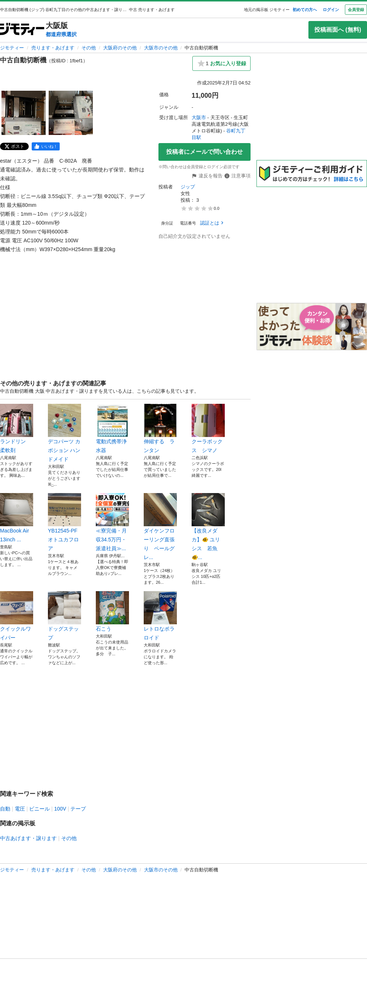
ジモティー (12, 48)
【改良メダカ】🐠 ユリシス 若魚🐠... (208, 526)
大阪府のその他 (120, 48)
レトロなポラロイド (160, 616)
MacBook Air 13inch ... (16, 517)
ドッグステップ (64, 616)
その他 (88, 48)
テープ (78, 809)
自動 (5, 809)
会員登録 (356, 9)
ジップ (188, 187)
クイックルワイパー (16, 616)
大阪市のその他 (161, 48)
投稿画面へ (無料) (337, 30)
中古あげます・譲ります (28, 838)
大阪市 (199, 117)
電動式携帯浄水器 (112, 428)
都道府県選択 (61, 34)
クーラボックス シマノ (208, 428)
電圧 (20, 809)
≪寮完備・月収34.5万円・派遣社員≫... (112, 522)
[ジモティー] (22, 30)
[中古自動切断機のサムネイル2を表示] (70, 112)
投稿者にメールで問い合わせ (204, 152)
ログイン (331, 9)
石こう (112, 611)
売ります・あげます (52, 48)
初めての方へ (305, 9)
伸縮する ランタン (160, 428)
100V (60, 809)
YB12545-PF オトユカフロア (64, 522)
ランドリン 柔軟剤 (16, 428)
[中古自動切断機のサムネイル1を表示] (23, 112)
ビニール (39, 809)
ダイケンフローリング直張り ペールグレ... (160, 526)
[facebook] (46, 146)
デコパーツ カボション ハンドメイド (64, 433)
